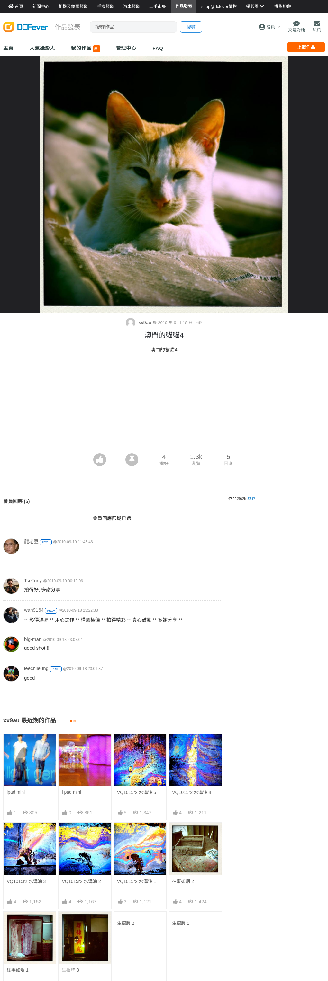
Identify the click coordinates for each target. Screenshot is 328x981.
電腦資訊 (122, 939)
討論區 (10, 948)
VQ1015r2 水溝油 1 (136, 787)
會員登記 (286, 939)
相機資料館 (69, 910)
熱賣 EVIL (232, 958)
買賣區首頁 (124, 910)
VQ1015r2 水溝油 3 (26, 787)
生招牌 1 (180, 829)
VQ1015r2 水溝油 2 (81, 787)
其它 (251, 498)
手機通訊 (122, 929)
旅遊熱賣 (177, 920)
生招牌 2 (125, 829)
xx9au (139, 322)
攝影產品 (122, 920)
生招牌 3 (70, 829)
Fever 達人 (14, 920)
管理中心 (126, 48)
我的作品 (85, 48)
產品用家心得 (71, 948)
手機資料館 (69, 929)
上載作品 (306, 47)
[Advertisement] (164, 405)
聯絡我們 (286, 920)
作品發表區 (15, 939)
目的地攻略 (179, 929)
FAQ (157, 48)
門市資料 (231, 910)
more (72, 720)
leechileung (36, 668)
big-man (32, 639)
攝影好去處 (183, 910)
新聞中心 (13, 910)
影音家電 (122, 948)
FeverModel (15, 929)
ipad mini (16, 745)
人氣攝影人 (42, 48)
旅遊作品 (177, 939)
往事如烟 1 (18, 829)
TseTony (33, 580)
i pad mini (71, 745)
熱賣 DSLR (233, 948)
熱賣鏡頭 (231, 939)
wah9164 (34, 610)
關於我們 (286, 910)
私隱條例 (286, 958)
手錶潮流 (122, 958)
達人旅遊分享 (181, 948)
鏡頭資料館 (69, 920)
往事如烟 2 (183, 787)
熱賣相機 (231, 929)
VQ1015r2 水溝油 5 (136, 745)
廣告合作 (286, 929)
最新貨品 (231, 920)
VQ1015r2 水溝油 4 (191, 745)
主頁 (8, 48)
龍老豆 (31, 541)
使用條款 (286, 948)
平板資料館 (69, 939)
